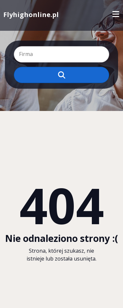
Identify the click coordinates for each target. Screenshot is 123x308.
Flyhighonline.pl (31, 14)
